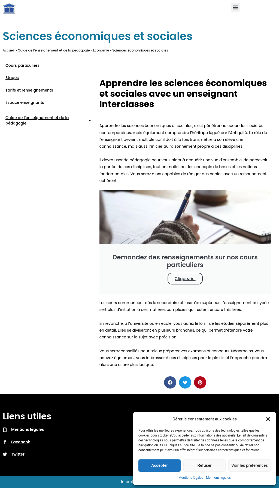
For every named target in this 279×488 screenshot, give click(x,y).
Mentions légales (190, 478)
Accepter (159, 465)
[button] (268, 419)
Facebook (20, 442)
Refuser (204, 465)
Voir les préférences (249, 465)
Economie (101, 50)
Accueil (8, 50)
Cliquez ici (185, 278)
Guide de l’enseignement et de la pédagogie (54, 50)
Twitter (18, 454)
